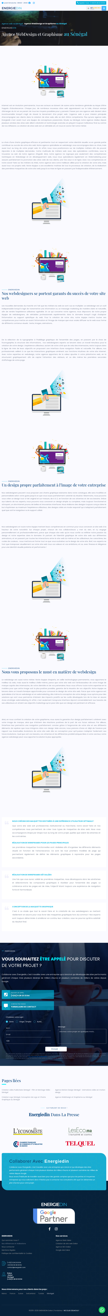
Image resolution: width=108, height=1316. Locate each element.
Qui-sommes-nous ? (10, 1240)
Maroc (4, 1293)
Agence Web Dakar (63, 1240)
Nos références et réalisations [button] (14, 1243)
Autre (39, 1021)
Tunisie (41, 1293)
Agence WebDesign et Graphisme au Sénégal (73, 1097)
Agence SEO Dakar (63, 1247)
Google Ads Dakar (63, 1250)
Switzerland (30, 1293)
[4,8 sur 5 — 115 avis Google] (94, 8)
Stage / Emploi (25, 1021)
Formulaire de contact (23, 1006)
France (12, 1293)
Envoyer (56, 1049)
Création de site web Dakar (67, 1243)
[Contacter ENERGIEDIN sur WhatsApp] (102, 1310)
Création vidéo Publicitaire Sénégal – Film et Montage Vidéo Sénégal (26, 1091)
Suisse (20, 1293)
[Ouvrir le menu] (104, 8)
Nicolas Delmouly (71, 1310)
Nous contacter (8, 1247)
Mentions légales (8, 1250)
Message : (62, 1027)
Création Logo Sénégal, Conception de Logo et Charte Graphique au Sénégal (24, 1098)
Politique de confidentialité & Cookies (17, 1253)
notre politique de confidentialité (37, 1056)
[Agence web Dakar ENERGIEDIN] (12, 8)
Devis (11, 1021)
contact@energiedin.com (16, 1267)
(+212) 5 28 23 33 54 (91, 3)
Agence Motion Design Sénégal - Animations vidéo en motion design (80, 1091)
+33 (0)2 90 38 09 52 (14, 1265)
